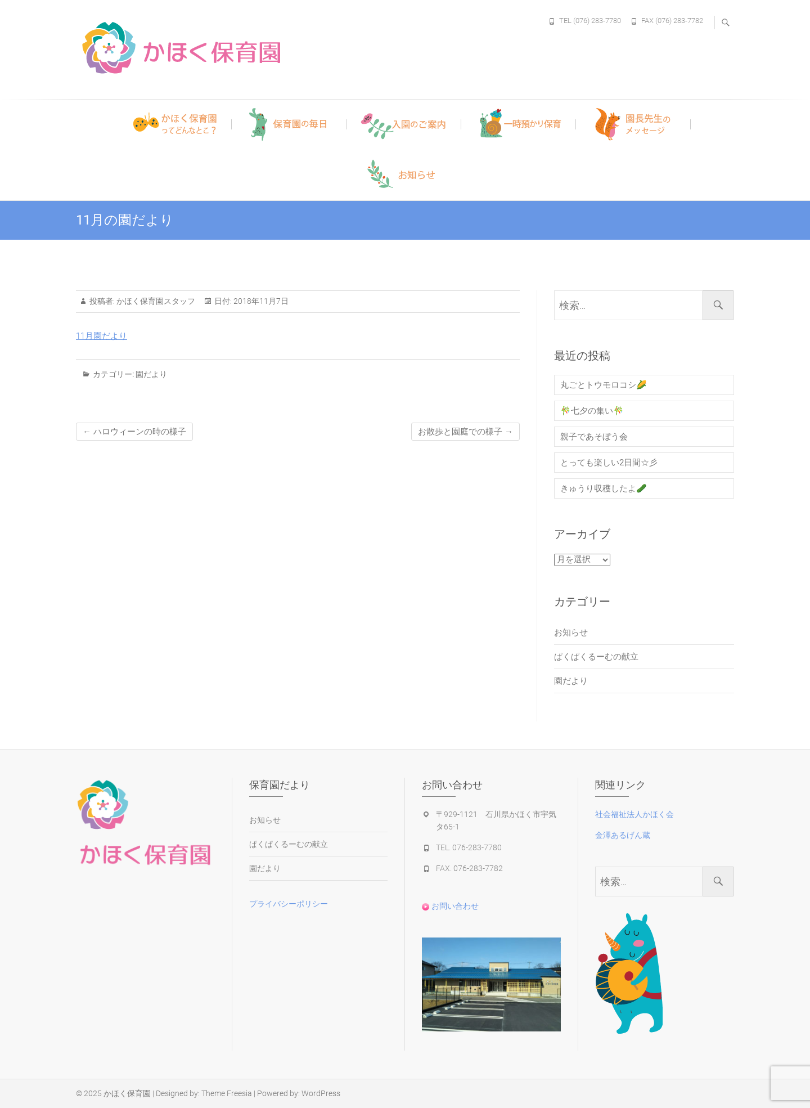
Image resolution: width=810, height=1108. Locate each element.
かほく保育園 (127, 1093)
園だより (151, 374)
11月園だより (101, 336)
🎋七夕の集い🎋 (592, 411)
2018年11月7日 (260, 301)
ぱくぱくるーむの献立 (596, 657)
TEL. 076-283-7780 (469, 847)
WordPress (321, 1093)
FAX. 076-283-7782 (469, 868)
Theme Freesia (226, 1093)
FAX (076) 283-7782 (672, 20)
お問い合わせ (450, 905)
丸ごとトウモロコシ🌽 (603, 385)
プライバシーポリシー (288, 903)
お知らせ (571, 632)
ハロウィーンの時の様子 (134, 432)
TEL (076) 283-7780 (590, 20)
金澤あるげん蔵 (622, 835)
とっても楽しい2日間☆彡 (609, 462)
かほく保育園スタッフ (155, 301)
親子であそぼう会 (594, 437)
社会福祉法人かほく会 (634, 814)
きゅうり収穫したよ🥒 (603, 488)
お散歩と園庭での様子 (465, 432)
